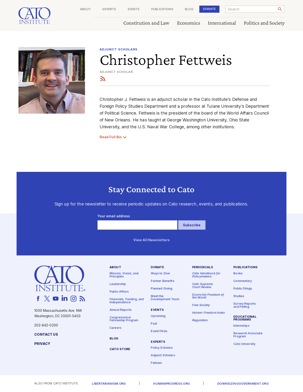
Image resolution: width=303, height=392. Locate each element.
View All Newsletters (151, 240)
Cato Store (120, 349)
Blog (189, 9)
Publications (162, 9)
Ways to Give (160, 273)
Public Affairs (119, 291)
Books (238, 273)
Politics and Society (264, 23)
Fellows (156, 363)
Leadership (118, 284)
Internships (241, 325)
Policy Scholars (162, 347)
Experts (109, 9)
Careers (115, 328)
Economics (188, 23)
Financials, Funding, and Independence (127, 301)
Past (154, 323)
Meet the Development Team (165, 298)
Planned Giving (161, 288)
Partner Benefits (162, 281)
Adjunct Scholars (119, 49)
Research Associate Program (248, 335)
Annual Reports (121, 309)
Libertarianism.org (109, 383)
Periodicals (202, 267)
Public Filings (242, 288)
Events (134, 9)
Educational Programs (245, 318)
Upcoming (158, 315)
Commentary (242, 281)
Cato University (244, 344)
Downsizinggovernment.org (242, 383)
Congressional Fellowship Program (124, 319)
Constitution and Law (146, 23)
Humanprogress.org (171, 383)
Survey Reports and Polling (244, 305)
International (222, 23)
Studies (238, 296)
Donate (209, 9)
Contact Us (46, 334)
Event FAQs (159, 331)
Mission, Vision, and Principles (124, 275)
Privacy (42, 344)
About (85, 9)
